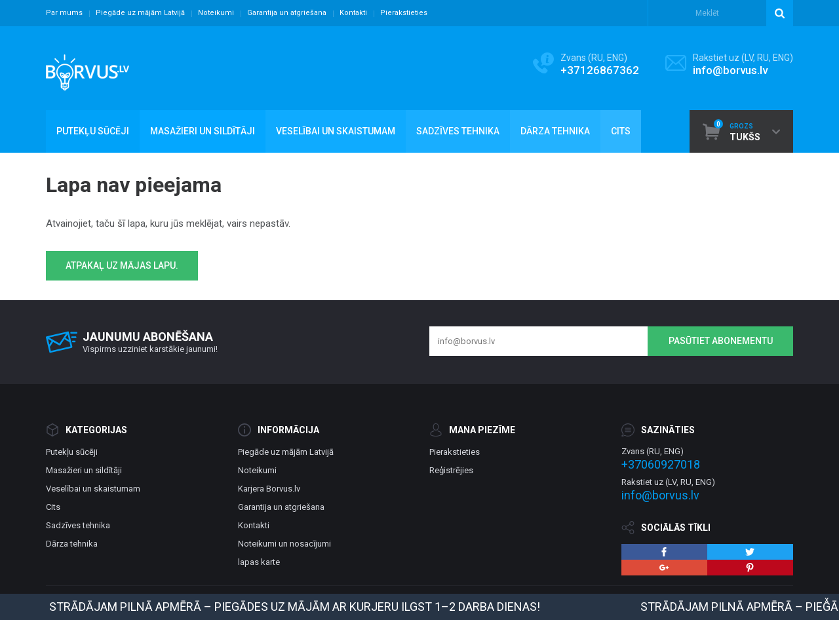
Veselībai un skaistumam (93, 489)
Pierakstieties (403, 13)
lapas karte (259, 562)
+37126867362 (599, 70)
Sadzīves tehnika (78, 525)
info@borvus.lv (730, 70)
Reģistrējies (451, 470)
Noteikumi (216, 13)
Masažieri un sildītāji (84, 470)
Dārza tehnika (72, 544)
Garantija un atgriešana (286, 13)
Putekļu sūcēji (72, 452)
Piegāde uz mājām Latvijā (140, 13)
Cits (53, 507)
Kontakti (353, 13)
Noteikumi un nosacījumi (284, 544)
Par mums (64, 13)
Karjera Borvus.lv (269, 489)
